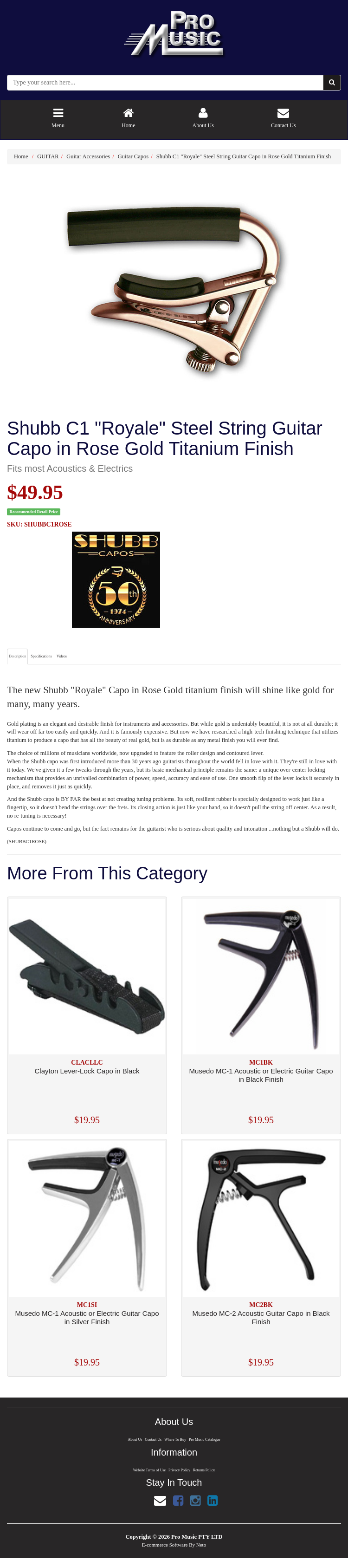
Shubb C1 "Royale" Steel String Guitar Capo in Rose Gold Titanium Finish (243, 156)
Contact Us (152, 1439)
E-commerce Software (165, 1545)
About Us (134, 1439)
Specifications (41, 656)
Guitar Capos (133, 156)
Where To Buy (175, 1439)
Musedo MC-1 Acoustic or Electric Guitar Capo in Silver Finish (87, 1317)
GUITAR (47, 156)
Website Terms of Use (148, 1470)
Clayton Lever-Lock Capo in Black (87, 1071)
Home (21, 156)
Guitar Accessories (88, 156)
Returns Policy (204, 1470)
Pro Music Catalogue (205, 1439)
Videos (62, 656)
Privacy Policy (179, 1470)
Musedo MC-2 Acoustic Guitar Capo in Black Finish (261, 1317)
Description (17, 656)
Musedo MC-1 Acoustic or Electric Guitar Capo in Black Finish (261, 1075)
